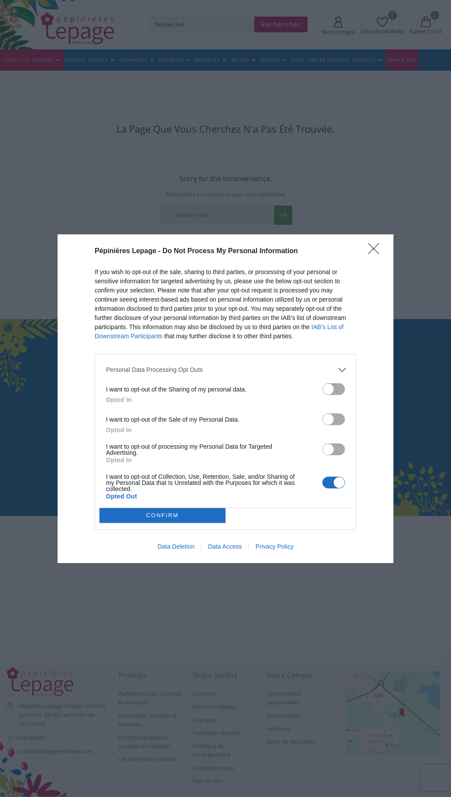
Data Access (225, 546)
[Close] (376, 251)
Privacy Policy (275, 546)
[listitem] (225, 369)
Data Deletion (176, 546)
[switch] (333, 389)
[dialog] (225, 398)
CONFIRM (162, 515)
